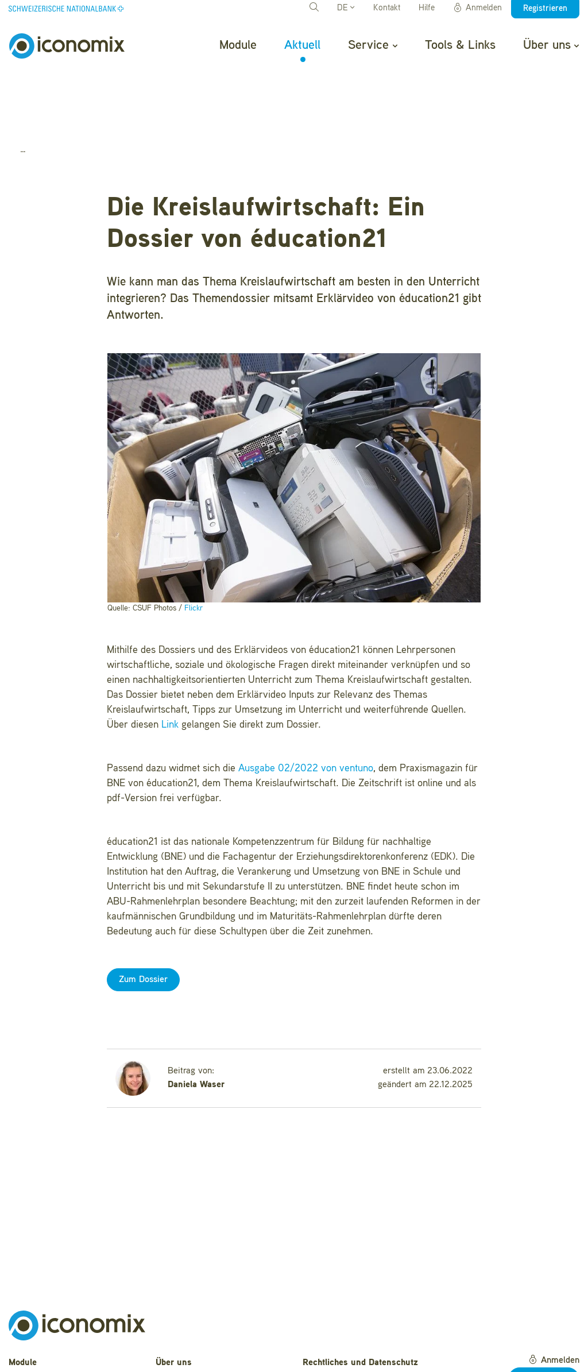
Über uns (551, 45)
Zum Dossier (143, 918)
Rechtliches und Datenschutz (360, 1302)
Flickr (193, 547)
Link (170, 664)
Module (238, 45)
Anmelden (477, 8)
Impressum (325, 1337)
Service (372, 45)
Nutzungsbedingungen (347, 1319)
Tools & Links (460, 45)
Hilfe (427, 8)
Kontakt (386, 8)
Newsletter (177, 1355)
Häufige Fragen (186, 1319)
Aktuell (302, 45)
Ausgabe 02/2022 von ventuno (305, 707)
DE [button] (345, 8)
